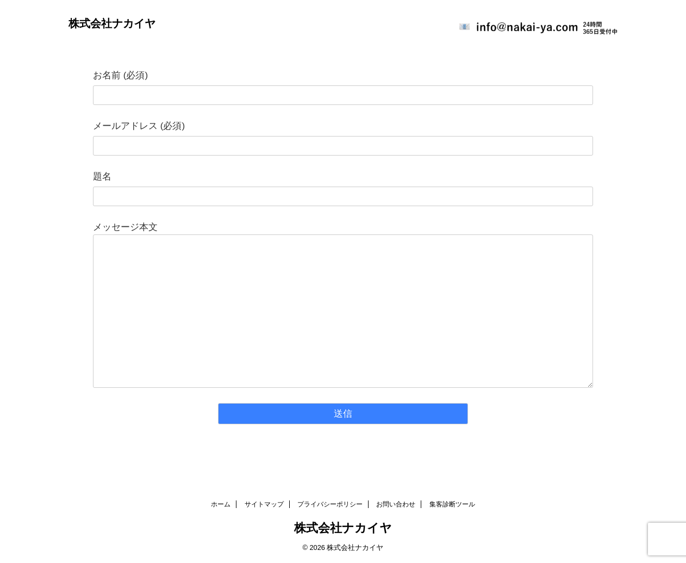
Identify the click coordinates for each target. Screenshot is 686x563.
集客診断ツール (452, 504)
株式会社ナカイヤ (111, 23)
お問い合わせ (395, 504)
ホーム (220, 504)
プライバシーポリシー (330, 504)
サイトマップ (264, 504)
